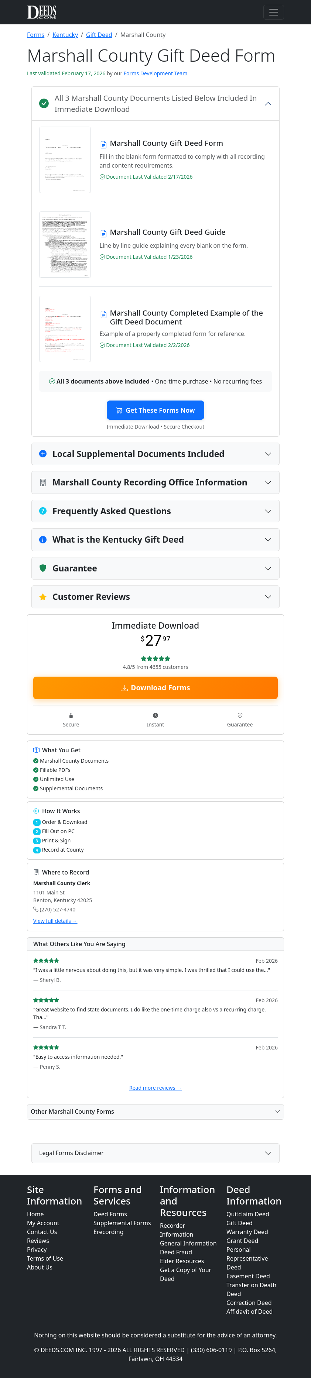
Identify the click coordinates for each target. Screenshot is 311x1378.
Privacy (37, 1249)
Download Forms (155, 688)
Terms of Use (45, 1258)
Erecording (108, 1232)
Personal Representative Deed (247, 1258)
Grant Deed (242, 1241)
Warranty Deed (247, 1232)
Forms (35, 35)
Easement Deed (248, 1276)
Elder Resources (182, 1261)
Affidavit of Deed (249, 1311)
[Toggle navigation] (273, 12)
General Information (188, 1243)
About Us (39, 1267)
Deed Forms (110, 1214)
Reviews (38, 1241)
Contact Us (42, 1232)
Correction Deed (249, 1303)
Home (35, 1214)
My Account (43, 1223)
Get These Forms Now (155, 410)
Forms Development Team (155, 73)
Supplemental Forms (122, 1223)
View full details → (55, 920)
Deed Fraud (176, 1252)
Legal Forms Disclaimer (71, 1153)
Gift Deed (99, 35)
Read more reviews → (155, 1087)
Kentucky (65, 35)
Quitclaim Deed (247, 1214)
